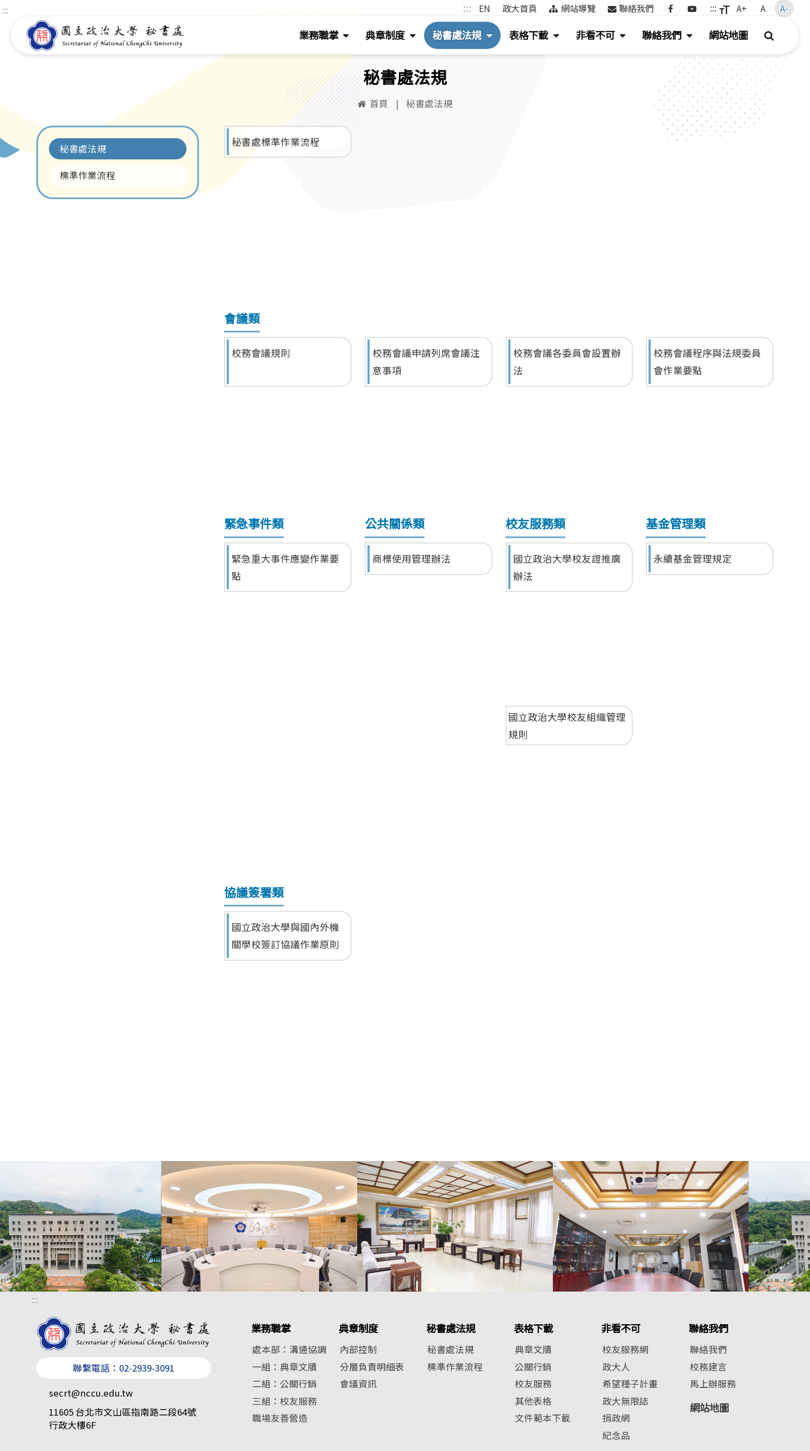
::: (5, 9)
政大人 (616, 1366)
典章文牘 (533, 1349)
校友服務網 (625, 1349)
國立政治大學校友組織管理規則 (567, 725)
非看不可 (605, 37)
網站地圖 (728, 35)
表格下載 (538, 37)
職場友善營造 (280, 1417)
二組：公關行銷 (284, 1383)
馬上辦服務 (713, 1383)
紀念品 (616, 1435)
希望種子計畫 (630, 1383)
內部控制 (358, 1349)
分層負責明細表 (372, 1366)
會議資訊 (358, 1383)
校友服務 (533, 1383)
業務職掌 (328, 37)
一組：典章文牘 (284, 1366)
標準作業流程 (87, 175)
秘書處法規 (466, 37)
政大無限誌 (625, 1400)
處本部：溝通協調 (289, 1349)
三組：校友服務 (284, 1400)
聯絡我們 (671, 37)
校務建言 (708, 1366)
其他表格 (533, 1400)
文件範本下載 (542, 1417)
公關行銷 (533, 1366)
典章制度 (394, 37)
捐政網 (616, 1417)
